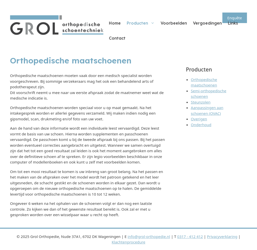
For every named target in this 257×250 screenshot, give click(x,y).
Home (115, 23)
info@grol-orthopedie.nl (149, 236)
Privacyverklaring (222, 236)
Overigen (199, 118)
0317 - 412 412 (190, 236)
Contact (117, 38)
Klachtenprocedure (128, 241)
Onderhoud (201, 124)
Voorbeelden (174, 23)
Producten (142, 23)
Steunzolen (200, 102)
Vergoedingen (207, 23)
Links (233, 23)
